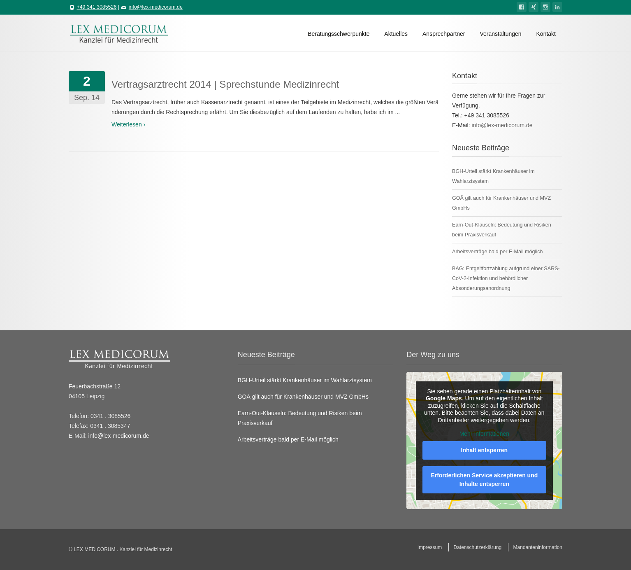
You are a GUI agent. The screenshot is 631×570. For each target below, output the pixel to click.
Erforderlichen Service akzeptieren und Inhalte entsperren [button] (484, 479)
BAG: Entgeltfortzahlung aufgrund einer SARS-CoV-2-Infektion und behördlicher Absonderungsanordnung (506, 278)
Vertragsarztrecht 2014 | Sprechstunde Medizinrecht (225, 84)
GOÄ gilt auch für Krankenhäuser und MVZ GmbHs (303, 396)
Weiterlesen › (128, 124)
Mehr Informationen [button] (484, 433)
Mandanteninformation (537, 547)
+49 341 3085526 (96, 7)
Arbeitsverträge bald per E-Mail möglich (497, 252)
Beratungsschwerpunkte (338, 33)
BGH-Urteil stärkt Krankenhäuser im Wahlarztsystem (305, 380)
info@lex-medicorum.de (156, 7)
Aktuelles (396, 33)
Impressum (430, 547)
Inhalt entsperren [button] (484, 450)
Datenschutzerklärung (478, 547)
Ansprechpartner (443, 33)
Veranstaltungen (500, 33)
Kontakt (546, 33)
